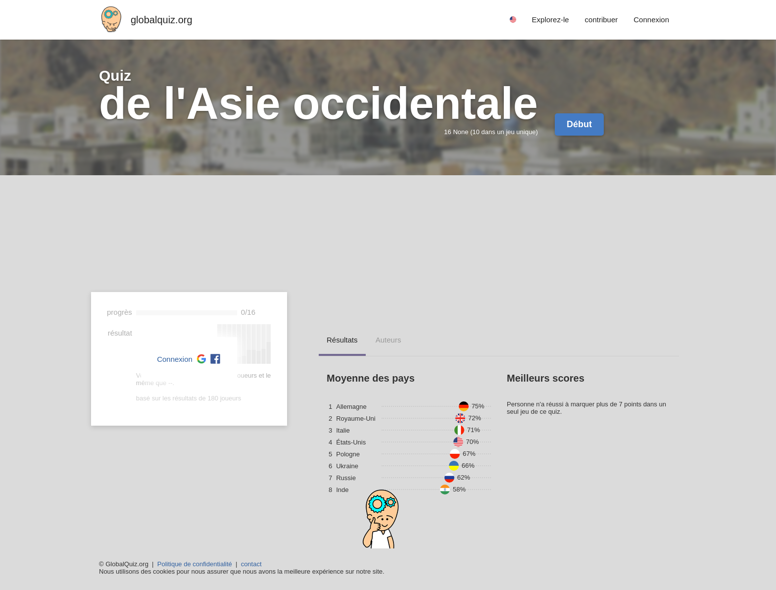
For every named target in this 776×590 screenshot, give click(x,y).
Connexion (175, 359)
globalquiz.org (162, 19)
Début (579, 124)
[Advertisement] (388, 249)
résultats (342, 340)
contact (251, 564)
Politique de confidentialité (194, 564)
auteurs (388, 340)
